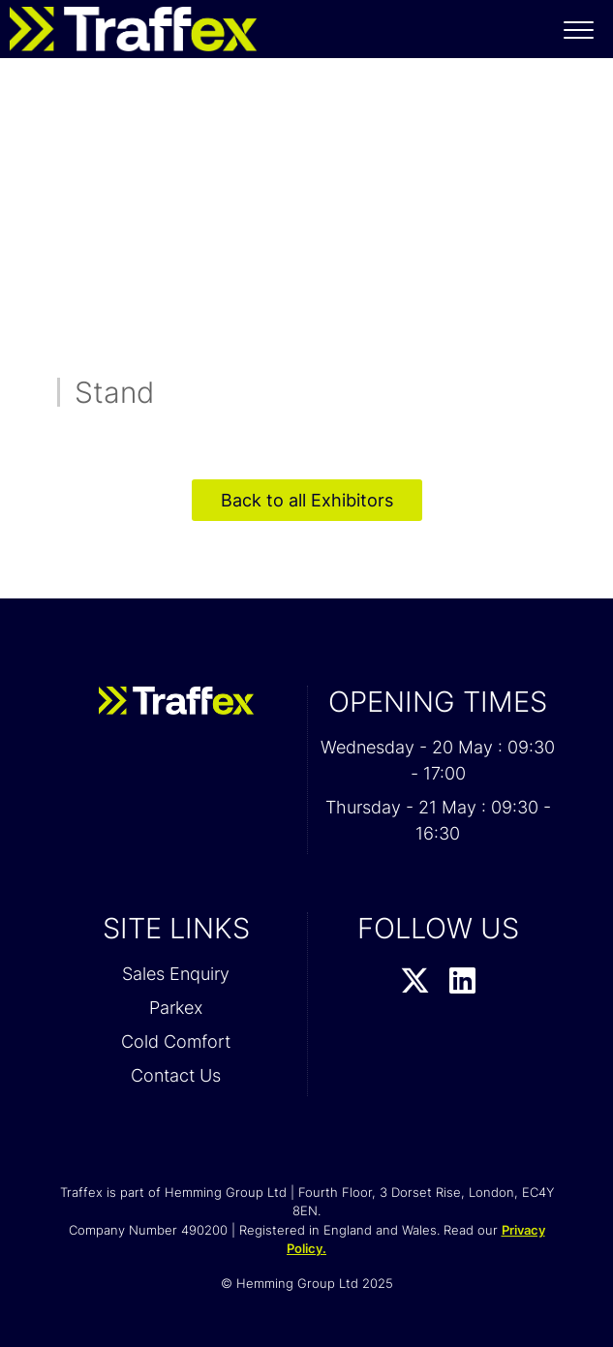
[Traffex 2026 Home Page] (128, 24)
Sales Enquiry (176, 974)
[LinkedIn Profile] (462, 981)
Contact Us (176, 1075)
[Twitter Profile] (415, 981)
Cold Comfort (175, 1041)
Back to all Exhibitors (307, 500)
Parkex (175, 1007)
